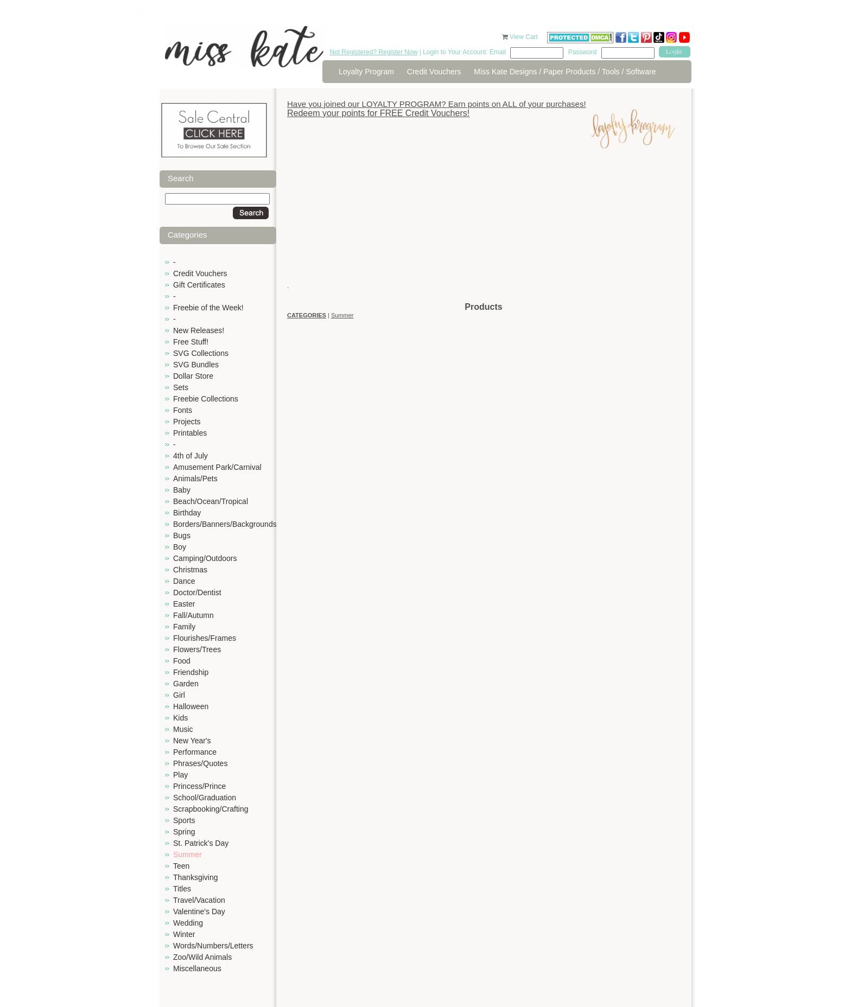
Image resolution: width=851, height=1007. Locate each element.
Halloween (190, 706)
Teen (181, 866)
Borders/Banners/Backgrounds (225, 524)
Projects (187, 421)
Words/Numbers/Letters (213, 945)
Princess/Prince (199, 786)
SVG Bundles (196, 364)
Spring (184, 831)
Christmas (190, 569)
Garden (186, 683)
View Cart (524, 37)
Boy (179, 547)
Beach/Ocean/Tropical (210, 501)
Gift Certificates (199, 285)
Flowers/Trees (197, 649)
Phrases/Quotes (200, 763)
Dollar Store (193, 376)
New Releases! (198, 330)
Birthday (187, 512)
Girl (179, 695)
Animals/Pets (195, 478)
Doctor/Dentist (197, 592)
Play (180, 774)
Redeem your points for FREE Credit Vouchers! (378, 113)
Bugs (181, 535)
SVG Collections (200, 353)
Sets (180, 387)
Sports (184, 820)
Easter (184, 604)
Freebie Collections (205, 398)
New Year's (192, 740)
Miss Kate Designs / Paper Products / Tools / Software (565, 71)
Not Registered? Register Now (373, 52)
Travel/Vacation (199, 900)
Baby (181, 490)
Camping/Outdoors (205, 558)
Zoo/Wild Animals (202, 957)
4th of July (190, 455)
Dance (184, 581)
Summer (187, 854)
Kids (180, 717)
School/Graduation (204, 797)
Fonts (182, 410)
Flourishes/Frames (204, 638)
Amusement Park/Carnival (217, 467)
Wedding (188, 923)
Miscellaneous (197, 968)
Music (183, 729)
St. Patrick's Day (200, 843)
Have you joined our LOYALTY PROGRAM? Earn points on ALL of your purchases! (436, 104)
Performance (195, 752)
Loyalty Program (366, 71)
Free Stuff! (190, 341)
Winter (184, 934)
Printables (190, 433)
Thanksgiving (195, 877)
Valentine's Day (199, 911)
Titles (182, 888)
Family (184, 626)
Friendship (190, 672)
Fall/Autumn (193, 615)
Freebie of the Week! (208, 307)
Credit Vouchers (434, 71)
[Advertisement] (483, 225)
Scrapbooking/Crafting (211, 809)
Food (181, 661)
